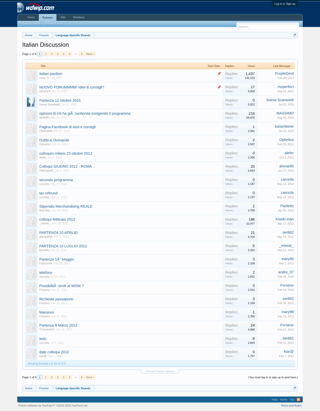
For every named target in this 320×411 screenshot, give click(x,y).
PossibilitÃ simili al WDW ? (61, 286)
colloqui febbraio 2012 (57, 219)
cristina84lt (45, 130)
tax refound (48, 193)
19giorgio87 (46, 170)
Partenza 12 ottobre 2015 (59, 100)
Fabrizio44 (45, 263)
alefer (42, 157)
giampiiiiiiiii (45, 236)
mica (42, 77)
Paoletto (287, 206)
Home (31, 17)
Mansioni (46, 312)
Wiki (63, 17)
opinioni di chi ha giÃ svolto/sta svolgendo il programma (84, 113)
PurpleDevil (284, 73)
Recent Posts (54, 23)
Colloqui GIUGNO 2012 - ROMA (65, 166)
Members (78, 17)
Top (292, 399)
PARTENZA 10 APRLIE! (58, 233)
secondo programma (56, 180)
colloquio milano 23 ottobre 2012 (65, 153)
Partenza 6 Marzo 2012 (58, 325)
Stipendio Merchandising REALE (65, 206)
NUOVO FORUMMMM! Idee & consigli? (71, 87)
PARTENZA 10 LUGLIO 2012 (63, 246)
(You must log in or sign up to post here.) (273, 377)
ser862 (288, 232)
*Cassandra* (47, 329)
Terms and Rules (291, 405)
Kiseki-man (285, 219)
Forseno (44, 289)
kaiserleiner (284, 126)
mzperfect (286, 87)
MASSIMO (285, 113)
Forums (47, 17)
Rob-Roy (44, 210)
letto (42, 339)
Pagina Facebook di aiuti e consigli (67, 127)
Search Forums (31, 23)
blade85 (44, 117)
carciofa (44, 183)
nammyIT (45, 91)
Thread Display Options (160, 371)
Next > (90, 53)
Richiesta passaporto (56, 299)
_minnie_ (44, 223)
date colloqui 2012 (54, 352)
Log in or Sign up (284, 3)
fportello (44, 250)
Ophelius (44, 144)
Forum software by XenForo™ (53, 405)
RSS (298, 399)
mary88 (288, 259)
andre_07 (286, 272)
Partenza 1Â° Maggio (56, 259)
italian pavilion (50, 74)
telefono (45, 273)
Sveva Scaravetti (49, 104)
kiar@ (42, 356)
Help (275, 399)
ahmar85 (286, 166)
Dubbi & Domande (54, 140)
